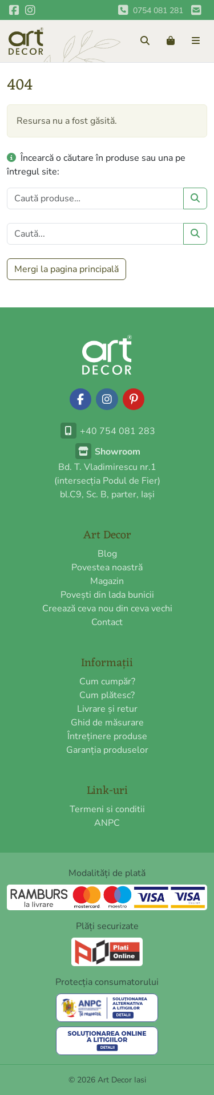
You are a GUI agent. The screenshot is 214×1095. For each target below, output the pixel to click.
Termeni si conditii (107, 809)
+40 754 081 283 (107, 431)
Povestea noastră (107, 567)
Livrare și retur (107, 709)
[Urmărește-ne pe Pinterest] (133, 399)
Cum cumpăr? (107, 681)
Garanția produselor (107, 750)
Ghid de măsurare (107, 722)
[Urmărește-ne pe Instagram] (107, 399)
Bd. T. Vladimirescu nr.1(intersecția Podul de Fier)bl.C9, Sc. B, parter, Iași (107, 473)
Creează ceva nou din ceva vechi (107, 608)
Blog (107, 554)
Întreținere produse (107, 736)
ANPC (107, 823)
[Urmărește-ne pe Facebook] (80, 399)
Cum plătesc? (107, 695)
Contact (107, 622)
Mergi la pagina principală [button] (66, 269)
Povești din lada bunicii (107, 595)
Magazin (107, 581)
